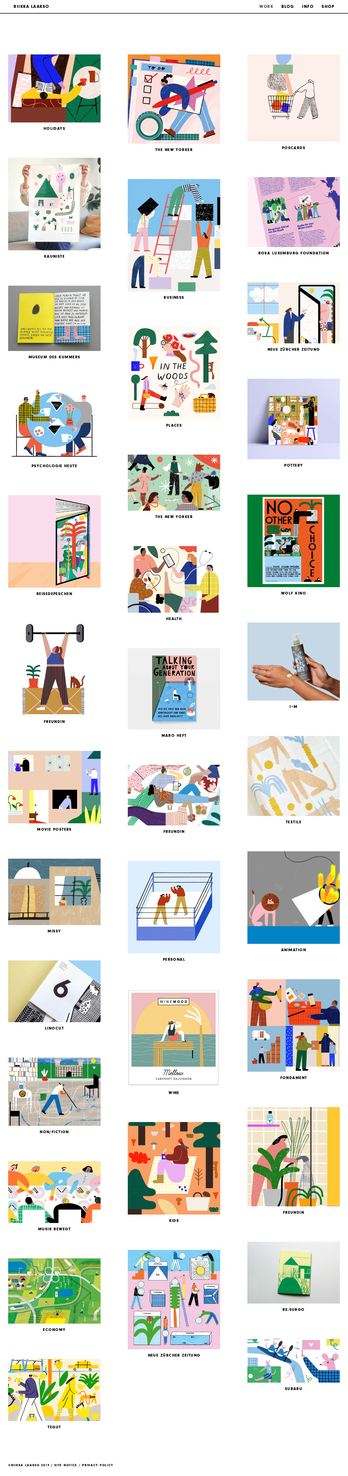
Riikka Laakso (31, 6)
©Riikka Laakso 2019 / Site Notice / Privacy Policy (60, 1465)
